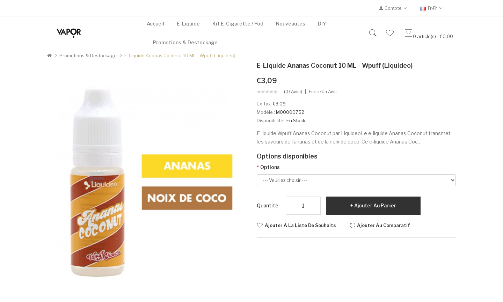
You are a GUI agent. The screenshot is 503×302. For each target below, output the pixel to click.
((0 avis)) (293, 92)
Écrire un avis (322, 92)
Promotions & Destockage (88, 55)
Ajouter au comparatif (383, 225)
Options (270, 167)
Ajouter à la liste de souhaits (300, 225)
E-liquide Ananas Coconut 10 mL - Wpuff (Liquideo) (179, 55)
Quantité (267, 205)
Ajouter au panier (375, 205)
